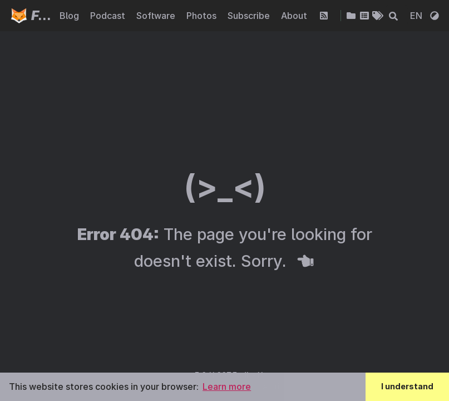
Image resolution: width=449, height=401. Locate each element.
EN (417, 15)
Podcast (108, 15)
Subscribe (250, 15)
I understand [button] (407, 386)
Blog (70, 15)
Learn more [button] (227, 386)
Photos (202, 15)
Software (156, 15)
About (295, 15)
